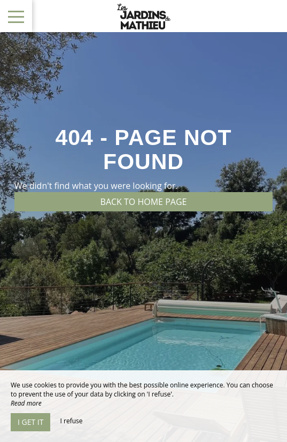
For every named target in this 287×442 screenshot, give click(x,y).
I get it (30, 422)
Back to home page (143, 202)
